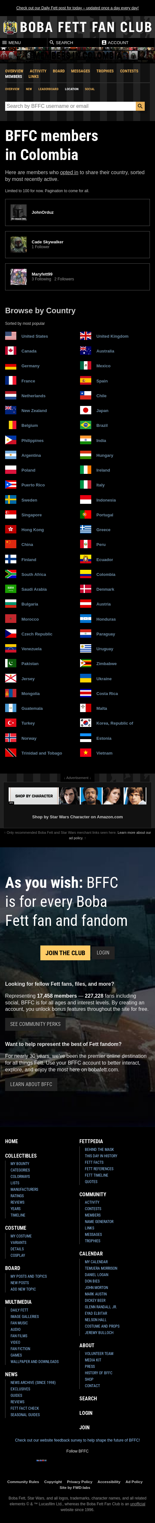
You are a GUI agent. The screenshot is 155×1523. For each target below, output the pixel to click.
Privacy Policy (79, 1482)
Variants (18, 1242)
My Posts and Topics (29, 1276)
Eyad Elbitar (96, 1313)
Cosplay (18, 1255)
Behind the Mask (99, 1149)
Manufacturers (24, 1189)
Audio (15, 1329)
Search (61, 42)
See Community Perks (35, 1024)
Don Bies (92, 1281)
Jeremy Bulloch (99, 1332)
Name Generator (99, 1221)
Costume (15, 1228)
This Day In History (101, 1156)
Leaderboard (48, 89)
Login (103, 953)
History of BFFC (98, 1373)
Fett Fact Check (25, 1408)
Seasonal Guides (25, 1415)
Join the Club (65, 953)
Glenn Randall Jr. (101, 1307)
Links (34, 76)
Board (59, 71)
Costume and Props (102, 1326)
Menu (11, 42)
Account (114, 42)
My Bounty (20, 1163)
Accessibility (109, 1482)
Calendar (91, 1254)
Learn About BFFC (31, 1084)
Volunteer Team (99, 1353)
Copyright (53, 1482)
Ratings (17, 1196)
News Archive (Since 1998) (33, 1382)
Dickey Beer (95, 1300)
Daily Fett (19, 1310)
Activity (38, 71)
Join (84, 1427)
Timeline (18, 1215)
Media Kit (93, 1360)
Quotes (91, 1182)
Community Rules (23, 1482)
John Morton (96, 1287)
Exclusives (20, 1389)
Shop (89, 1379)
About (86, 1345)
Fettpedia (91, 1141)
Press (90, 1366)
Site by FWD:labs (75, 1487)
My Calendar (96, 1262)
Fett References (99, 1169)
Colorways (20, 1176)
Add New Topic (23, 1289)
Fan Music (19, 1323)
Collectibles (21, 1156)
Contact (92, 1386)
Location (71, 89)
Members (13, 76)
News (11, 1374)
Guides (16, 1395)
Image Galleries (25, 1316)
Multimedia (18, 1302)
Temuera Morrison (101, 1268)
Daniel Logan (96, 1275)
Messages (80, 71)
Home (11, 1141)
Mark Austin (96, 1294)
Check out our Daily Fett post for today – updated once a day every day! (77, 8)
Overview (14, 71)
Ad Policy (134, 1482)
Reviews (17, 1202)
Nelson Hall (96, 1320)
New (29, 89)
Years (15, 1209)
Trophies (105, 71)
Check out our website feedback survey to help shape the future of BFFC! (77, 1440)
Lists (15, 1183)
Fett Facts (94, 1162)
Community (92, 1194)
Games (16, 1355)
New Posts (20, 1283)
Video (15, 1342)
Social (90, 89)
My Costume (21, 1236)
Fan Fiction (20, 1349)
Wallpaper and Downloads (35, 1361)
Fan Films (19, 1336)
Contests (129, 71)
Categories (20, 1170)
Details (17, 1249)
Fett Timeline (96, 1175)
